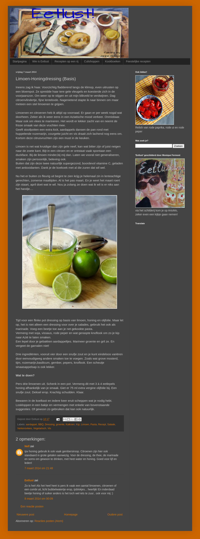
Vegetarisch (39, 428)
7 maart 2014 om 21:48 (39, 468)
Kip (78, 424)
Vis (49, 428)
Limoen (85, 424)
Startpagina (20, 61)
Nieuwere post (25, 514)
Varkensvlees (24, 428)
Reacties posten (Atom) (49, 521)
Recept (102, 424)
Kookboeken (112, 61)
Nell (27, 446)
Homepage (71, 514)
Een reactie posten (32, 506)
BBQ (41, 424)
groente (60, 424)
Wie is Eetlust (40, 61)
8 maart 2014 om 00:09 (39, 498)
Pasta (93, 424)
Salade (111, 424)
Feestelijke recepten (138, 61)
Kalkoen (70, 424)
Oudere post (115, 514)
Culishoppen (91, 61)
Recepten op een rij (66, 61)
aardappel (31, 424)
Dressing (50, 424)
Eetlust (29, 480)
